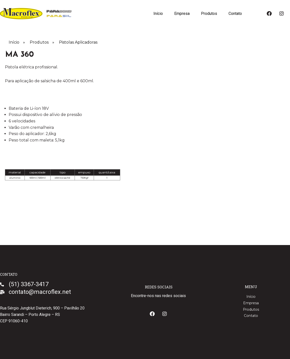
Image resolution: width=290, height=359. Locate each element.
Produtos (209, 13)
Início (158, 13)
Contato (235, 13)
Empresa (182, 13)
